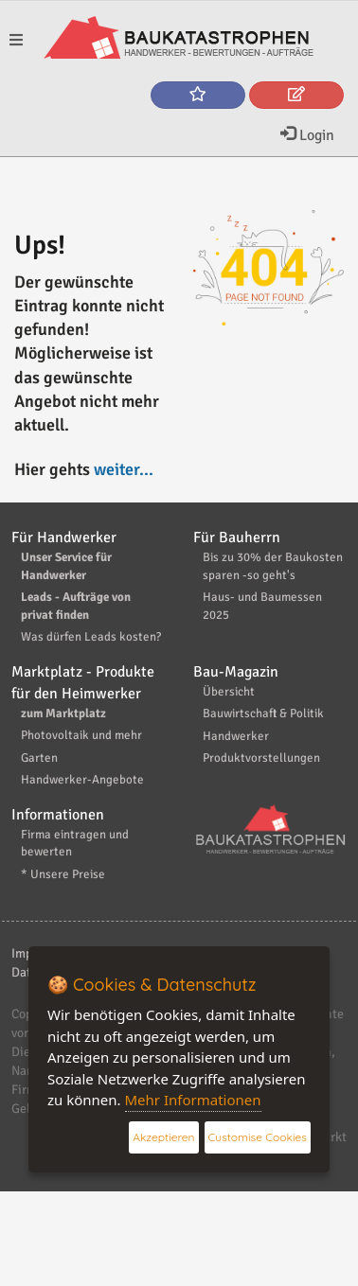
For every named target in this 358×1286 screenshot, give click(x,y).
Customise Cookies (257, 1137)
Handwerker (236, 736)
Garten (39, 758)
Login (307, 135)
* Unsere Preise (63, 874)
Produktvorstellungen (261, 758)
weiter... (123, 469)
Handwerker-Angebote (82, 779)
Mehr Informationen (193, 1099)
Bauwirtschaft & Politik (263, 713)
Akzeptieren (163, 1137)
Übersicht (229, 691)
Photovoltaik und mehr (81, 735)
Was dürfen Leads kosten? (91, 636)
